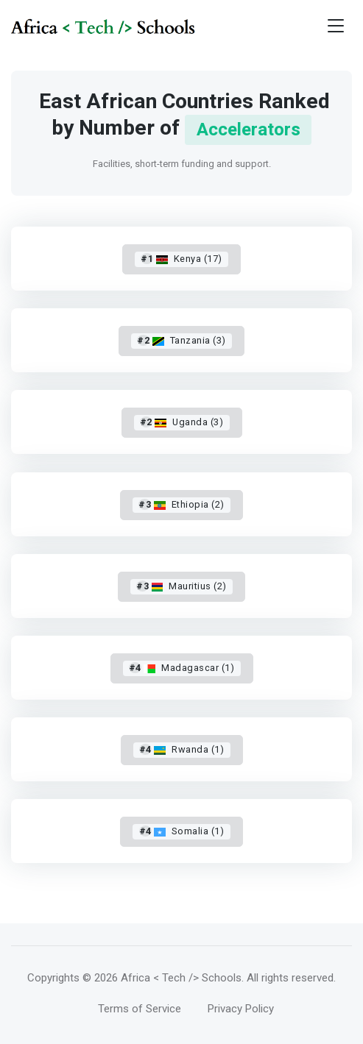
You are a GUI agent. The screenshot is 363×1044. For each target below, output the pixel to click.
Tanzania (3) (181, 340)
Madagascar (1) (181, 667)
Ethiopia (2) (181, 504)
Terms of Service (139, 1008)
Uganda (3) (181, 421)
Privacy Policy (241, 1008)
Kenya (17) (181, 258)
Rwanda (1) (181, 749)
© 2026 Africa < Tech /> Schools (162, 977)
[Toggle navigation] (336, 26)
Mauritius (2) (181, 586)
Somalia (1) (182, 831)
